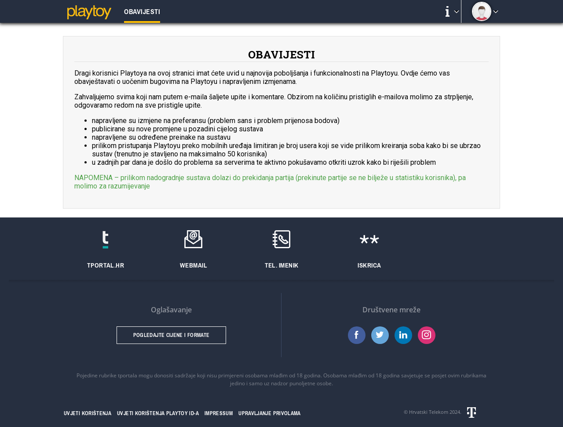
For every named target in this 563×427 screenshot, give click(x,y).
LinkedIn (403, 335)
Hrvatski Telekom (428, 412)
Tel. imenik (282, 265)
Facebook (357, 335)
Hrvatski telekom (482, 412)
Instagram (426, 335)
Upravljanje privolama (269, 413)
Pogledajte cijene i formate (171, 335)
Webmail (193, 265)
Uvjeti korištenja (87, 413)
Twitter (380, 335)
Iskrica (369, 265)
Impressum (219, 413)
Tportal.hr (105, 265)
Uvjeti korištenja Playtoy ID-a (158, 413)
